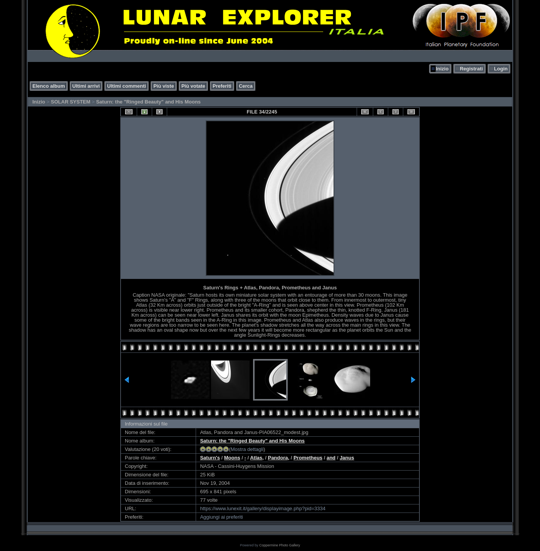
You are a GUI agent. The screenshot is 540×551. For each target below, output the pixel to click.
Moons (232, 458)
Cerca (246, 86)
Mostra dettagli (247, 449)
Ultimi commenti (126, 86)
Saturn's (210, 458)
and (331, 458)
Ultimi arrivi (86, 86)
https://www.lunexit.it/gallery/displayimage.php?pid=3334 (262, 508)
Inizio (442, 69)
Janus (347, 458)
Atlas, (256, 458)
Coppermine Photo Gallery (279, 545)
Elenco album (48, 86)
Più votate (193, 86)
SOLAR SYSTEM (71, 102)
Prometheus (307, 458)
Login (501, 69)
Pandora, (278, 458)
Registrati (471, 69)
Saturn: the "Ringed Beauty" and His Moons (148, 102)
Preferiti (222, 86)
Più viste (163, 86)
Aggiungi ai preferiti (221, 517)
